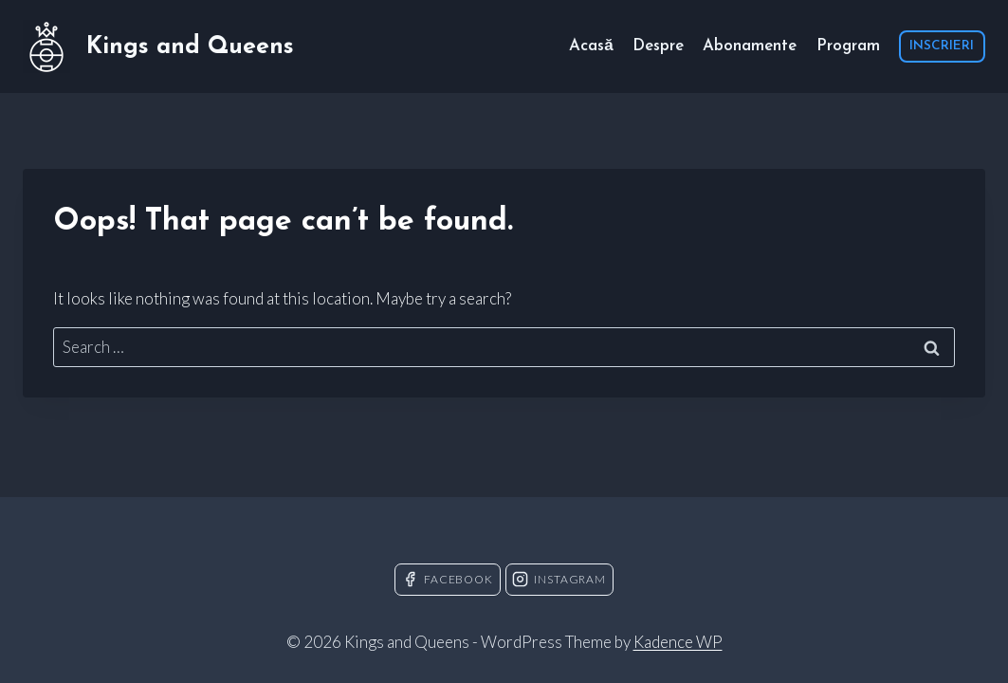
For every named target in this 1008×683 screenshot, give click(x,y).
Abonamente (750, 46)
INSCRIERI (941, 46)
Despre (658, 46)
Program (848, 46)
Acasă (591, 46)
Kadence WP (678, 642)
